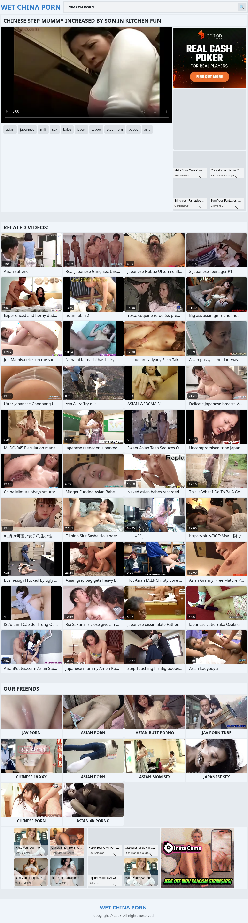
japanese (27, 129)
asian (10, 129)
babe (67, 129)
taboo (96, 129)
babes (133, 129)
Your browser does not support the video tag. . (86, 75)
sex (54, 129)
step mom (115, 129)
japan (81, 129)
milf (43, 129)
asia (147, 129)
